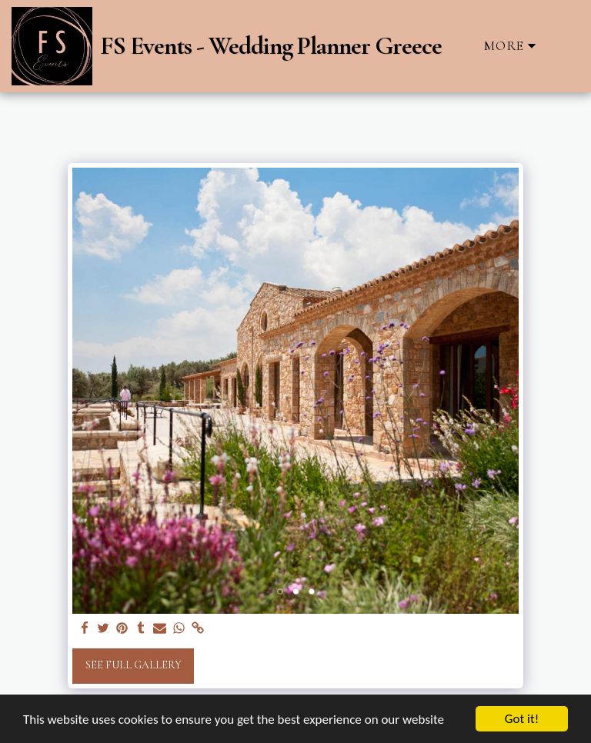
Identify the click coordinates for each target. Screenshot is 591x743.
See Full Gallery (133, 664)
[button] (567, 45)
